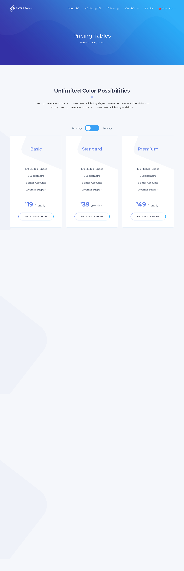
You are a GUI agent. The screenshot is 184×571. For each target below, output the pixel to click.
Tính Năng (112, 8)
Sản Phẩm (130, 8)
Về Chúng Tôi (93, 8)
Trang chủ (73, 8)
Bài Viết (149, 8)
